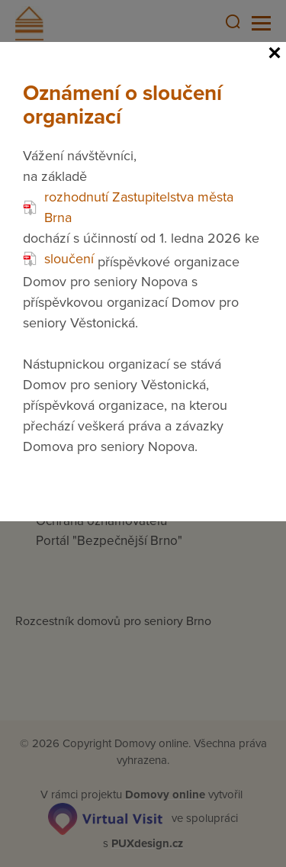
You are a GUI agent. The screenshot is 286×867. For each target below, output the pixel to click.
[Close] (274, 53)
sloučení (58, 258)
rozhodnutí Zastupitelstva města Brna (128, 207)
